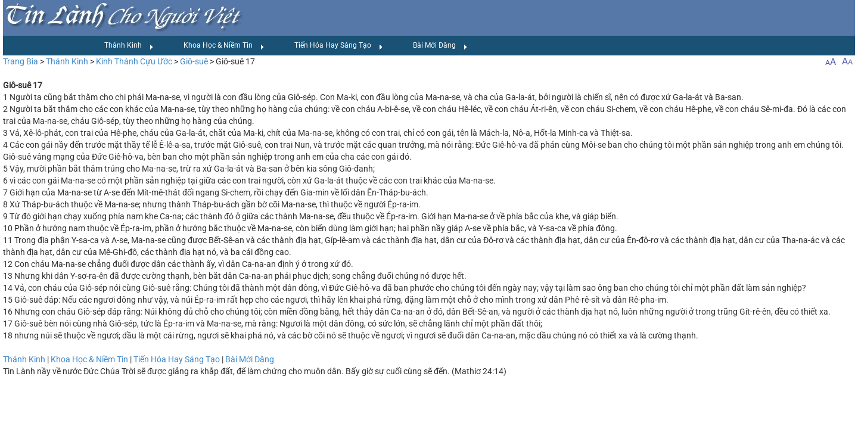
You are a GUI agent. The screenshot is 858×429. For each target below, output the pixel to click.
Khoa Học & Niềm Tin (224, 46)
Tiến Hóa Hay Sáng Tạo (338, 46)
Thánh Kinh (129, 46)
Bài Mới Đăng (440, 46)
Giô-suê (194, 61)
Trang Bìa (20, 61)
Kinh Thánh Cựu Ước (134, 61)
